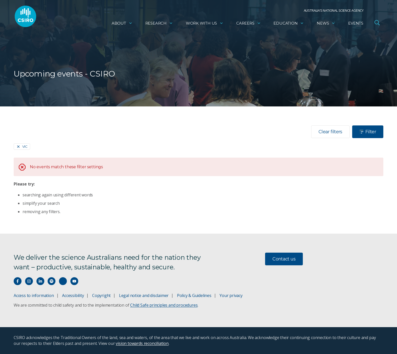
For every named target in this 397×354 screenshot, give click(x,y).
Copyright (101, 295)
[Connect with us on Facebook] (18, 281)
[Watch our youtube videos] (74, 281)
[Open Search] (377, 23)
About (122, 24)
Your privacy (231, 295)
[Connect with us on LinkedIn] (40, 281)
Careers (248, 24)
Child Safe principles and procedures (163, 305)
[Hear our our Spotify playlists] (51, 281)
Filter (368, 132)
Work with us (204, 24)
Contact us (283, 259)
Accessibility (73, 295)
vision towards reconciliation (142, 343)
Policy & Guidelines (194, 295)
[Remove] (22, 146)
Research (159, 24)
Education (288, 24)
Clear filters (330, 132)
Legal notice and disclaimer (144, 295)
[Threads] (63, 281)
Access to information (34, 295)
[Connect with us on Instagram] (29, 281)
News (326, 24)
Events (355, 24)
